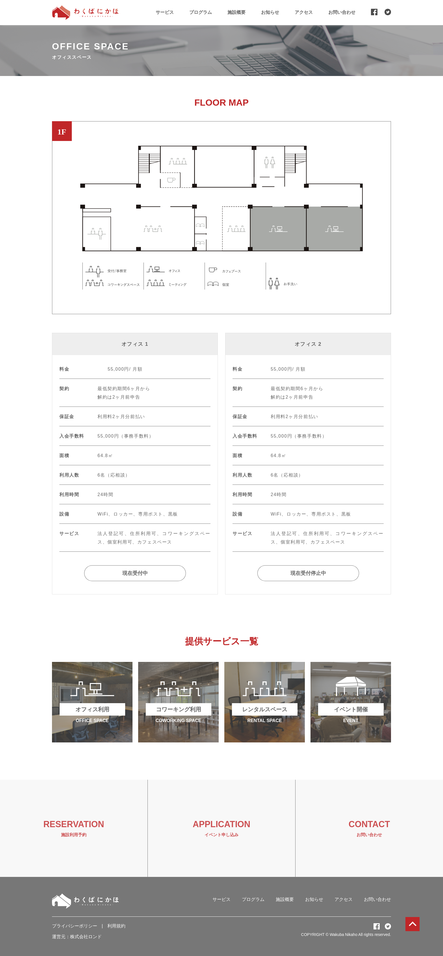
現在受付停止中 (308, 573)
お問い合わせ (341, 12)
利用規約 (116, 926)
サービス (165, 12)
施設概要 (236, 12)
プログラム (200, 12)
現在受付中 (135, 573)
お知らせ (270, 12)
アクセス (304, 12)
